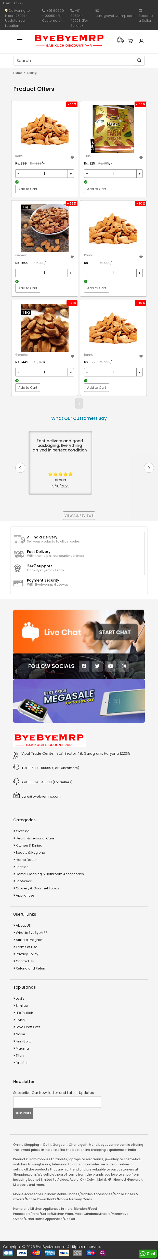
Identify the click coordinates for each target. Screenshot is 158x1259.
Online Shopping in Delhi (32, 1144)
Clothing (23, 831)
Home (17, 73)
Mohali (94, 1144)
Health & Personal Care (35, 838)
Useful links (12, 3)
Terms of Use (26, 947)
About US (23, 925)
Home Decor (26, 859)
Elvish (20, 1019)
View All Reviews (79, 515)
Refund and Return (31, 968)
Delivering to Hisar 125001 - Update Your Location (17, 18)
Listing (32, 73)
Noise (20, 1034)
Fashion (22, 866)
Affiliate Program (30, 939)
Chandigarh (78, 1144)
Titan (20, 1055)
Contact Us (25, 961)
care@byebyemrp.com (115, 13)
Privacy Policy (27, 954)
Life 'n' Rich (24, 1012)
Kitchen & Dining (29, 845)
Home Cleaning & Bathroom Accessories (50, 874)
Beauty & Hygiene (30, 852)
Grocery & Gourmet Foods (37, 888)
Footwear (24, 881)
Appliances (25, 895)
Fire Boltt (23, 1062)
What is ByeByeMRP (32, 932)
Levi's (20, 998)
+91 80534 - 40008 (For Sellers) (79, 18)
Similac (22, 1005)
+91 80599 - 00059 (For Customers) (53, 15)
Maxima (22, 1048)
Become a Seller (146, 16)
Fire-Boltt (23, 1041)
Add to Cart (27, 188)
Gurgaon (60, 1144)
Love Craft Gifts (28, 1027)
